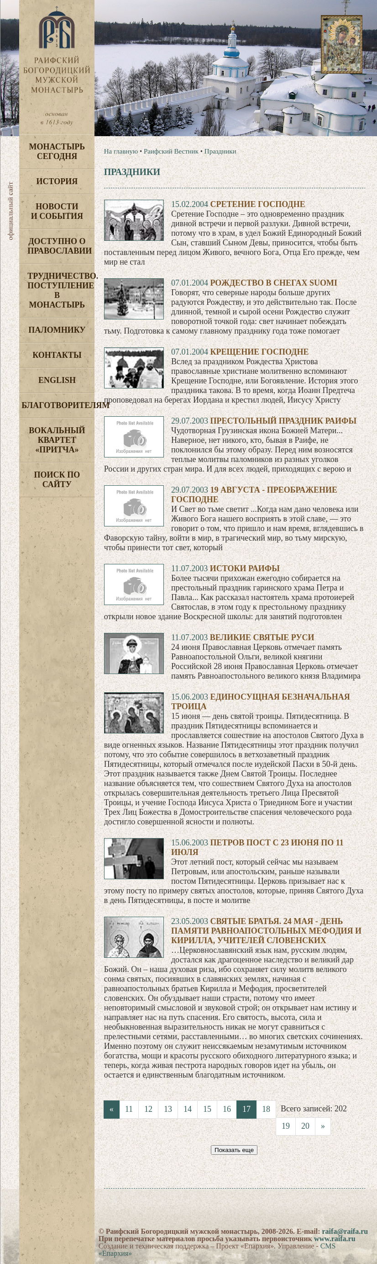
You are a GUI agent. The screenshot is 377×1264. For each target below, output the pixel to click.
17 (246, 1109)
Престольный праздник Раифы (283, 420)
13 (168, 1109)
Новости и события (57, 211)
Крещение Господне (259, 351)
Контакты (56, 355)
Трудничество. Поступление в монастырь (60, 290)
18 (266, 1109)
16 (227, 1109)
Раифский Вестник (171, 151)
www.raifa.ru (335, 1239)
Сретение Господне (257, 204)
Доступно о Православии (59, 246)
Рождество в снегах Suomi (273, 282)
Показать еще (234, 1150)
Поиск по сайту (57, 479)
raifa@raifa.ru (345, 1231)
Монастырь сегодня (57, 151)
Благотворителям (57, 405)
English (57, 380)
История (57, 181)
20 (305, 1126)
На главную (121, 151)
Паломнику (56, 330)
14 (187, 1109)
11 (129, 1109)
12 (148, 1109)
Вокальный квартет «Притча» (57, 440)
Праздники (220, 151)
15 (207, 1109)
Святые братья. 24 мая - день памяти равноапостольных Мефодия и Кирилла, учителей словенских (266, 931)
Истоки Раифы (245, 568)
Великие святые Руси (262, 637)
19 (286, 1126)
